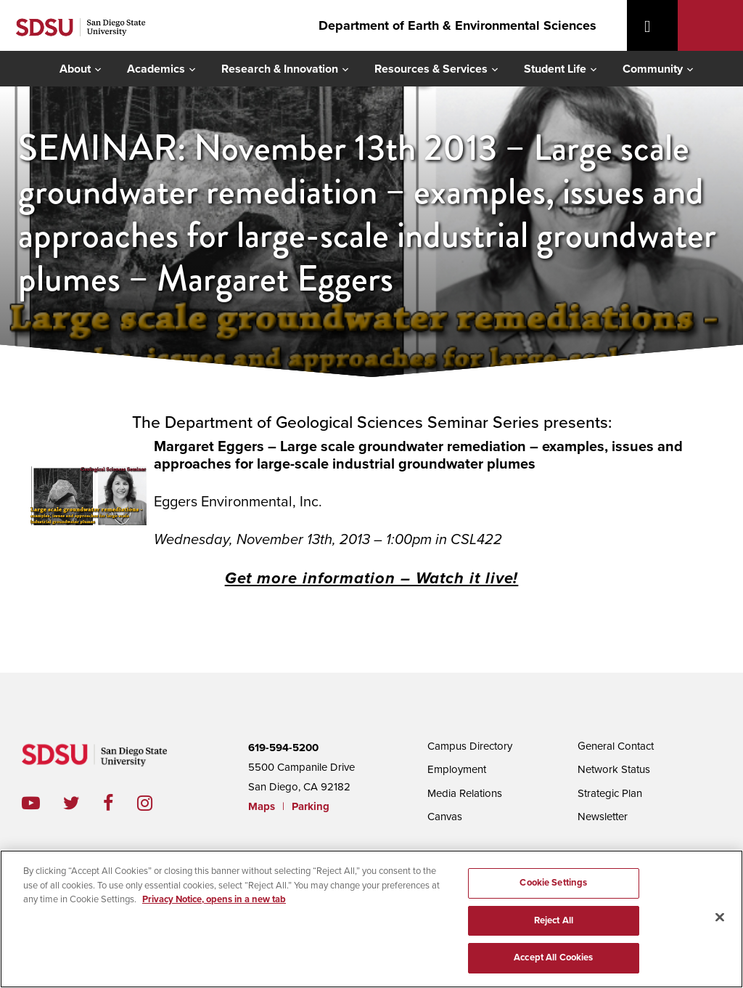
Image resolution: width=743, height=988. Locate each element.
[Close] (720, 918)
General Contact (616, 746)
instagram (156, 803)
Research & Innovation (279, 69)
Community (653, 69)
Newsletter (603, 816)
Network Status (614, 769)
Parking (310, 806)
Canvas (444, 816)
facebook (120, 803)
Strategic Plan (610, 793)
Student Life (555, 69)
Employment (456, 769)
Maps (261, 806)
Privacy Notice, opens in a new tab (214, 899)
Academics (156, 69)
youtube (31, 803)
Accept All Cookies (553, 957)
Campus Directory (469, 746)
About (75, 69)
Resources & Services (431, 69)
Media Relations (464, 793)
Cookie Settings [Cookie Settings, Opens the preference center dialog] (553, 882)
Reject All (553, 920)
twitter (83, 803)
